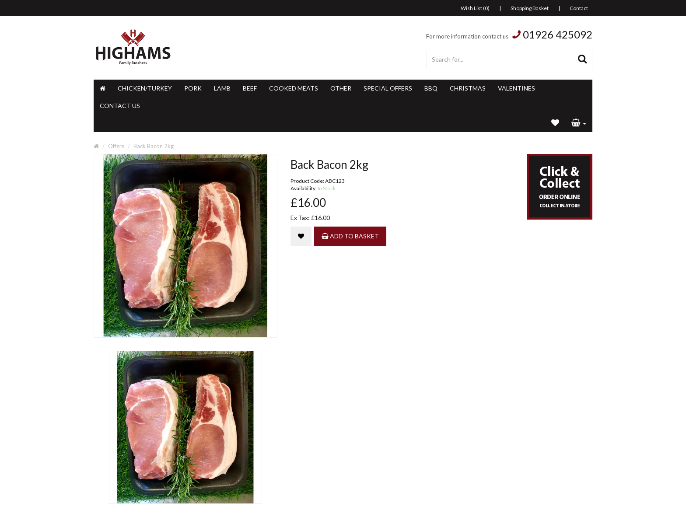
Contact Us (120, 105)
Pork (193, 88)
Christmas (468, 88)
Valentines (516, 88)
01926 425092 (557, 34)
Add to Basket (350, 236)
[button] (578, 123)
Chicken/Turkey (145, 88)
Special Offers (388, 88)
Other (340, 88)
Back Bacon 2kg (153, 146)
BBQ (431, 88)
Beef (250, 88)
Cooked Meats (293, 88)
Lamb (222, 88)
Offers (116, 146)
